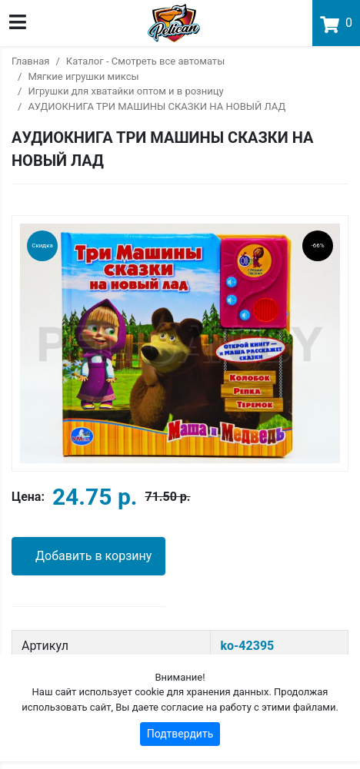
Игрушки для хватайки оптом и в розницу (125, 91)
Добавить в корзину (93, 556)
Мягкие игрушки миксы (83, 76)
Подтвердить (180, 734)
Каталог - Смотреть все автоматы (145, 61)
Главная (30, 61)
